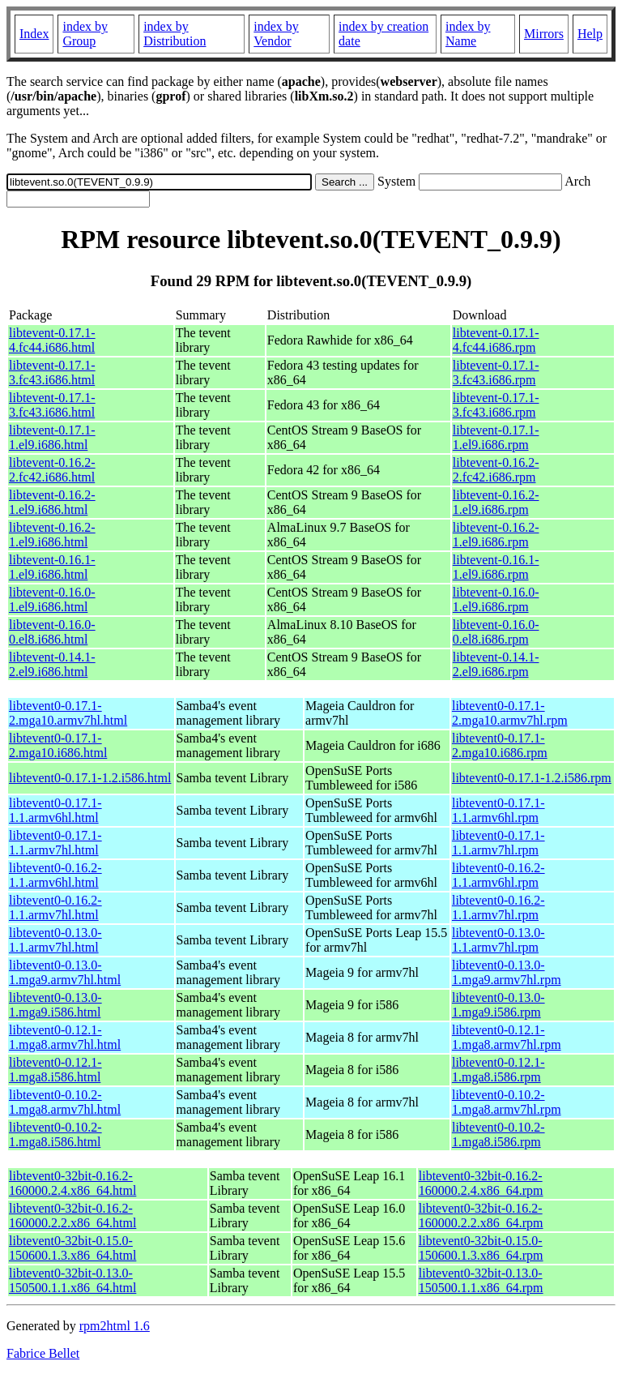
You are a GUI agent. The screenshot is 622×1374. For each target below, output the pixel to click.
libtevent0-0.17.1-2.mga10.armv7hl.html (68, 713)
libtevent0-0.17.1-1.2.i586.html (90, 778)
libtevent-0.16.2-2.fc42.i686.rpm (496, 470)
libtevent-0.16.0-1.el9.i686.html (52, 599)
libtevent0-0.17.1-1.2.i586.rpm (531, 778)
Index (34, 34)
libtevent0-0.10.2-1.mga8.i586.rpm (498, 1134)
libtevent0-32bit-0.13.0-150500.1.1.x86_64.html (72, 1280)
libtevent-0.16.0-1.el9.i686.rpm (496, 599)
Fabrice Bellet (42, 1353)
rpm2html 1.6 (114, 1326)
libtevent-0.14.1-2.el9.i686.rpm (496, 664)
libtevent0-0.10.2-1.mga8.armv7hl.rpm (506, 1102)
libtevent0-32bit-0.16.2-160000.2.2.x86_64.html (72, 1215)
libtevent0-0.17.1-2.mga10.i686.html (58, 745)
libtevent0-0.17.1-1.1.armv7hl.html (55, 842)
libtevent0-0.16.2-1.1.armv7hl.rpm (498, 907)
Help (590, 34)
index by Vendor (276, 33)
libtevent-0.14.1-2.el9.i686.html (52, 664)
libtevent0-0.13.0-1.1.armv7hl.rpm (498, 940)
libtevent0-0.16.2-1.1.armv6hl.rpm (498, 875)
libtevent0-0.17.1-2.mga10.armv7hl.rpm (510, 713)
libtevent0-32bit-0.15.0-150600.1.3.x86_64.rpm (481, 1248)
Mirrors (544, 34)
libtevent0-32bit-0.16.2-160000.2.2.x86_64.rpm (481, 1215)
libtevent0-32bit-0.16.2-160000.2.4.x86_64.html (72, 1183)
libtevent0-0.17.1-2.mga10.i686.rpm (499, 745)
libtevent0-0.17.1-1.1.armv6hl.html (55, 810)
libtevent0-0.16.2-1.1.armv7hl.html (55, 907)
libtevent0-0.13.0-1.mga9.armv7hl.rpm (506, 972)
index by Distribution (174, 33)
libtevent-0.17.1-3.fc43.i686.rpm (496, 372)
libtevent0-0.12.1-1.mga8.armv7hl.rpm (506, 1037)
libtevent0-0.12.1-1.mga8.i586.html (55, 1069)
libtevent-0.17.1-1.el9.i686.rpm (496, 437)
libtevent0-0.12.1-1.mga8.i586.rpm (498, 1069)
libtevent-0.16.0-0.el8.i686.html (52, 632)
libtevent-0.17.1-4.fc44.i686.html (52, 340)
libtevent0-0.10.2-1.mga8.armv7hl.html (65, 1102)
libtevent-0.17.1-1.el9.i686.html (52, 437)
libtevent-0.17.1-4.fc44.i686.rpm (496, 340)
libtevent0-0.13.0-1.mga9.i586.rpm (498, 1005)
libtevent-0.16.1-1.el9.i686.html (52, 567)
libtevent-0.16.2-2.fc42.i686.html (52, 470)
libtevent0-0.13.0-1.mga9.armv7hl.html (65, 972)
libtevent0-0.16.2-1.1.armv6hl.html (55, 875)
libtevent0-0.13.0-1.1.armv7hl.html (55, 940)
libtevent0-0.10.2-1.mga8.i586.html (55, 1134)
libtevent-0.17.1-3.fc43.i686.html (52, 372)
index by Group (85, 33)
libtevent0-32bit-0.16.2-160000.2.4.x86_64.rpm (481, 1183)
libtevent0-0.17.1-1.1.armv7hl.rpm (498, 842)
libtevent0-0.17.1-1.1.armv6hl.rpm (498, 810)
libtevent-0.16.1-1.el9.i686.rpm (496, 567)
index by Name (468, 33)
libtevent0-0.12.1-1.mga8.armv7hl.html (65, 1037)
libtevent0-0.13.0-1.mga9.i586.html (55, 1005)
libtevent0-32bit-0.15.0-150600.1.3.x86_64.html (72, 1248)
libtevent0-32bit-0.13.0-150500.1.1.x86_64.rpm (481, 1280)
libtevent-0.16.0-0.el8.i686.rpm (496, 632)
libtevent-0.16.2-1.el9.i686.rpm (496, 502)
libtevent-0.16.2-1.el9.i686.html (52, 502)
